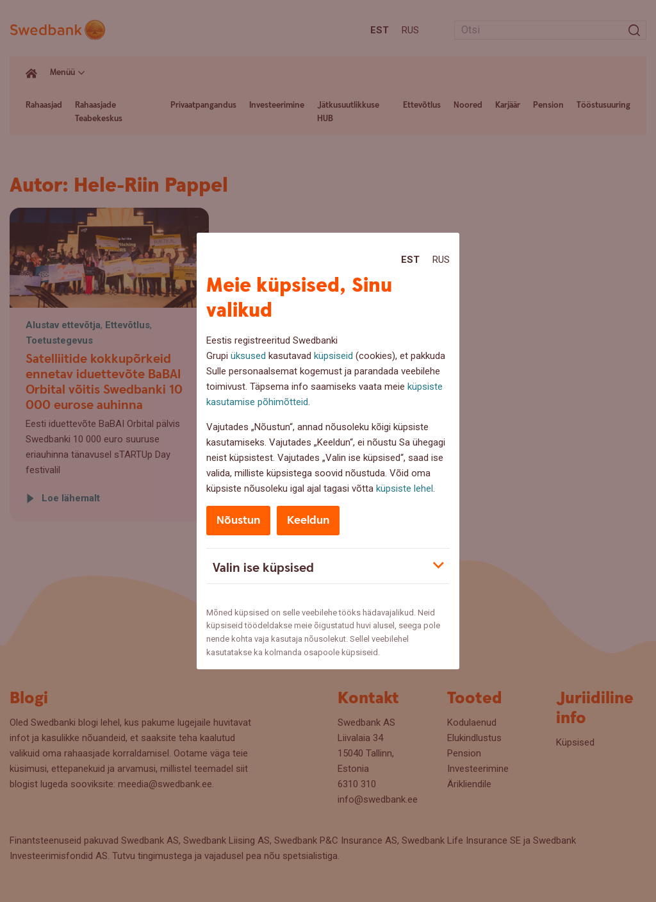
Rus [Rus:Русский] (441, 259)
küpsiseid (333, 356)
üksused (248, 356)
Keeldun (308, 520)
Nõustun (238, 520)
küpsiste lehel (404, 488)
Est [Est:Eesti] (410, 259)
